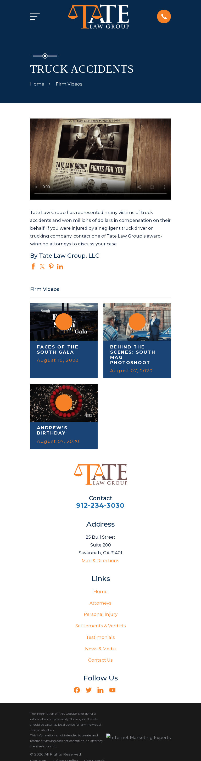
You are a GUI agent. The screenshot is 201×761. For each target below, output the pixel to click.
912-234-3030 (100, 505)
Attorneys (100, 603)
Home (100, 591)
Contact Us (100, 660)
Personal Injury (101, 614)
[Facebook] (77, 690)
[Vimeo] (124, 690)
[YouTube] (112, 690)
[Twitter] (89, 690)
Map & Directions (100, 560)
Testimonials (100, 637)
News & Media (100, 648)
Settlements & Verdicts (100, 625)
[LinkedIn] (100, 690)
